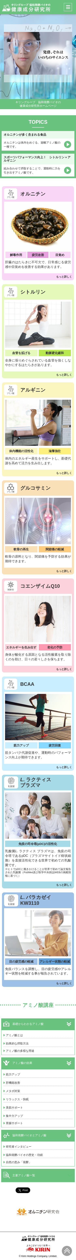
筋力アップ (13, 1074)
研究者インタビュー (18, 1146)
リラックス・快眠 (17, 1099)
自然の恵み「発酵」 (18, 1162)
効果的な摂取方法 (17, 1043)
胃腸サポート (14, 1123)
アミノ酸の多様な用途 (20, 1050)
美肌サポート (14, 1107)
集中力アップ (14, 1115)
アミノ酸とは (14, 1035)
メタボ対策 (13, 1091)
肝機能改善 (13, 1082)
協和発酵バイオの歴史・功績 (24, 1154)
